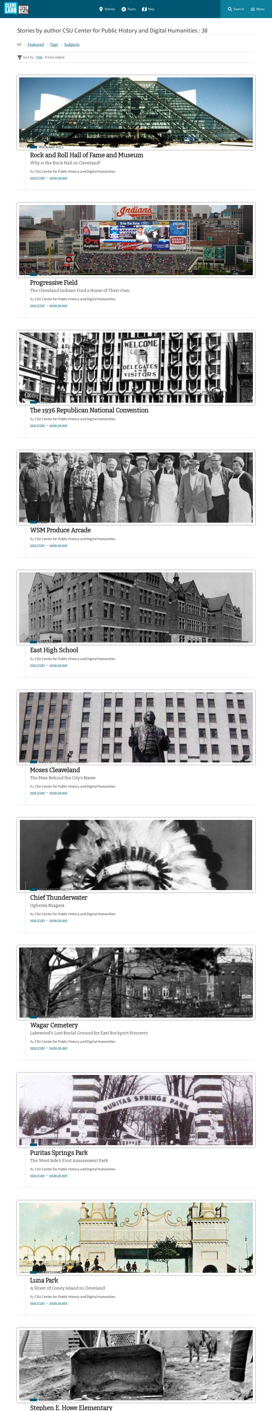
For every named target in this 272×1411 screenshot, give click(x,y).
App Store (203, 1290)
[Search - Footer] (136, 1252)
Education (126, 292)
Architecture (43, 996)
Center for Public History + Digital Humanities (61, 1390)
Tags (54, 44)
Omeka (40, 1396)
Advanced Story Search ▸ (36, 1263)
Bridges (210, 567)
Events (210, 147)
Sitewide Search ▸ (30, 1269)
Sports (123, 147)
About (23, 1345)
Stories (106, 9)
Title (39, 57)
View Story (29, 195)
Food (35, 292)
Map (148, 9)
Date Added (55, 57)
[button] (236, 9)
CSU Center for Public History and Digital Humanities (50, 186)
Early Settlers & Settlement (229, 292)
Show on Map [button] (50, 195)
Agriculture (128, 706)
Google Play (237, 1290)
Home (23, 1314)
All (19, 44)
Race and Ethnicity (47, 430)
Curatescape (58, 1396)
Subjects (71, 44)
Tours (128, 9)
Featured (36, 44)
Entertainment (217, 430)
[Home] (16, 9)
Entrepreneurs (217, 851)
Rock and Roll (43, 147)
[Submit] (249, 1252)
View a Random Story (39, 1367)
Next (243, 1219)
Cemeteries (127, 430)
